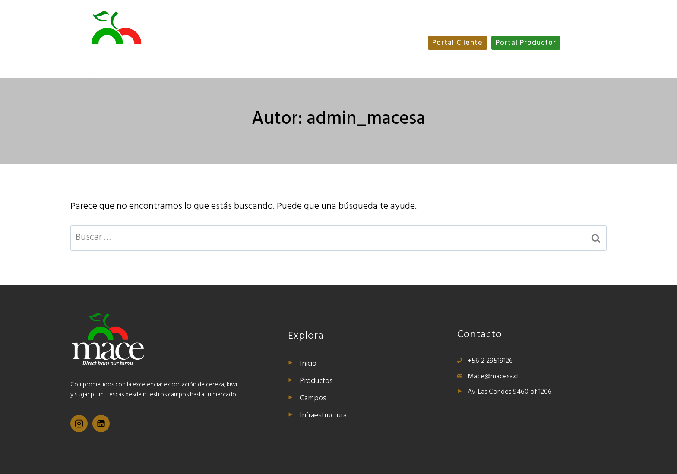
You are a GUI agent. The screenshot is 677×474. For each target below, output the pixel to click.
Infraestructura (331, 56)
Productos (327, 29)
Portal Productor (526, 43)
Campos (374, 29)
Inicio (285, 29)
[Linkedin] (103, 424)
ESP (601, 43)
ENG (580, 43)
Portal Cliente (457, 43)
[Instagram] (79, 424)
